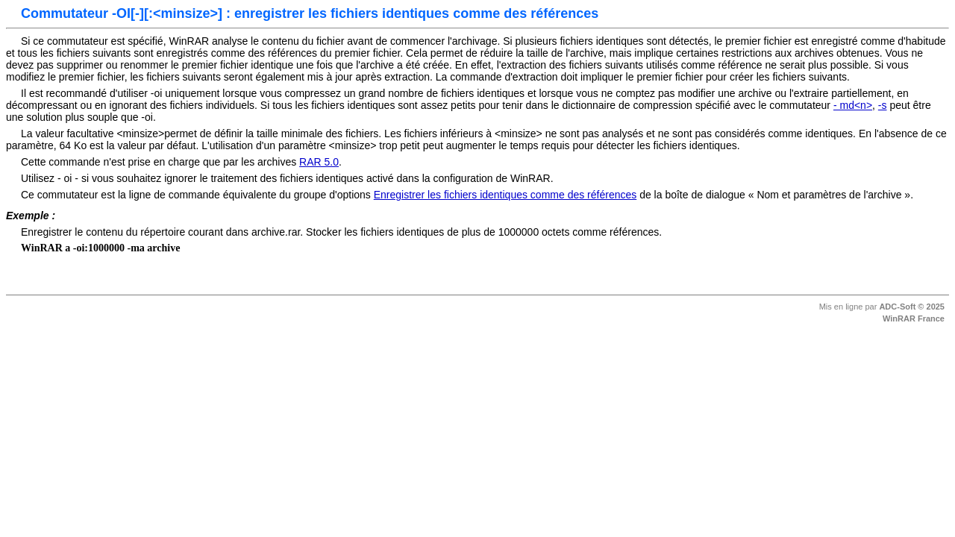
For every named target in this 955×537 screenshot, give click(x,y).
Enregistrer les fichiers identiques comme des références (505, 195)
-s (882, 105)
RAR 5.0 (319, 162)
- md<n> (852, 105)
